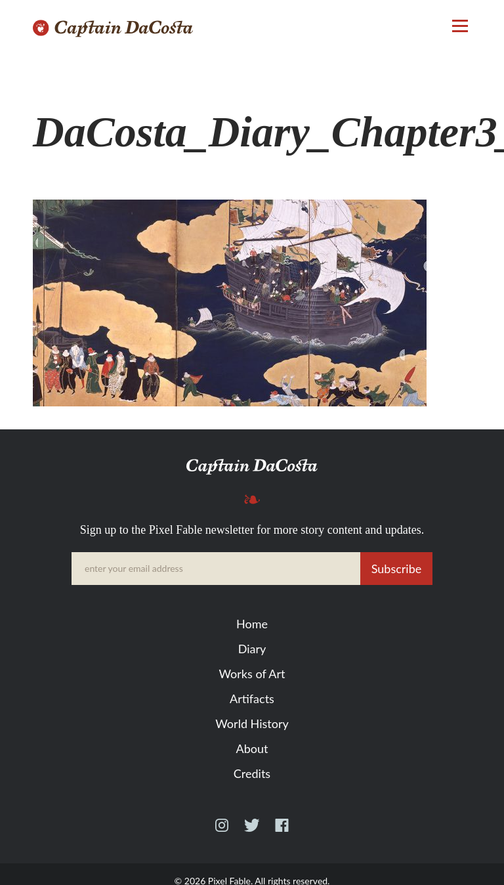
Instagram (221, 831)
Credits (252, 773)
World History (251, 723)
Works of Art (252, 673)
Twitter (251, 831)
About (252, 748)
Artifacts (252, 698)
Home (252, 623)
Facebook (282, 831)
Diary (252, 648)
